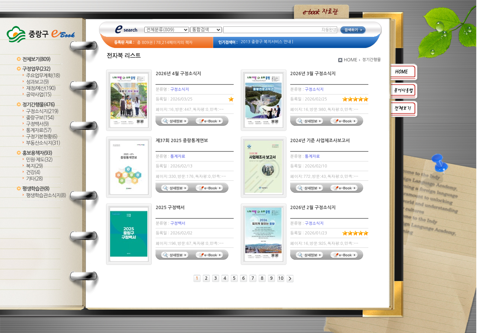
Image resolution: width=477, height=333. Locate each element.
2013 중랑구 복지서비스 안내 (266, 42)
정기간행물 (38, 104)
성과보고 (37, 82)
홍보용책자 (37, 153)
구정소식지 (42, 111)
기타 (34, 178)
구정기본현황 (41, 136)
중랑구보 (40, 117)
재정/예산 (40, 88)
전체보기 (36, 59)
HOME (351, 60)
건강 (33, 172)
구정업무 (36, 69)
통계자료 (38, 130)
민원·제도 (39, 159)
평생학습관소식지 (46, 195)
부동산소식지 (43, 143)
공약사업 (38, 94)
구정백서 (37, 124)
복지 (34, 166)
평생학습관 (35, 188)
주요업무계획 (43, 75)
